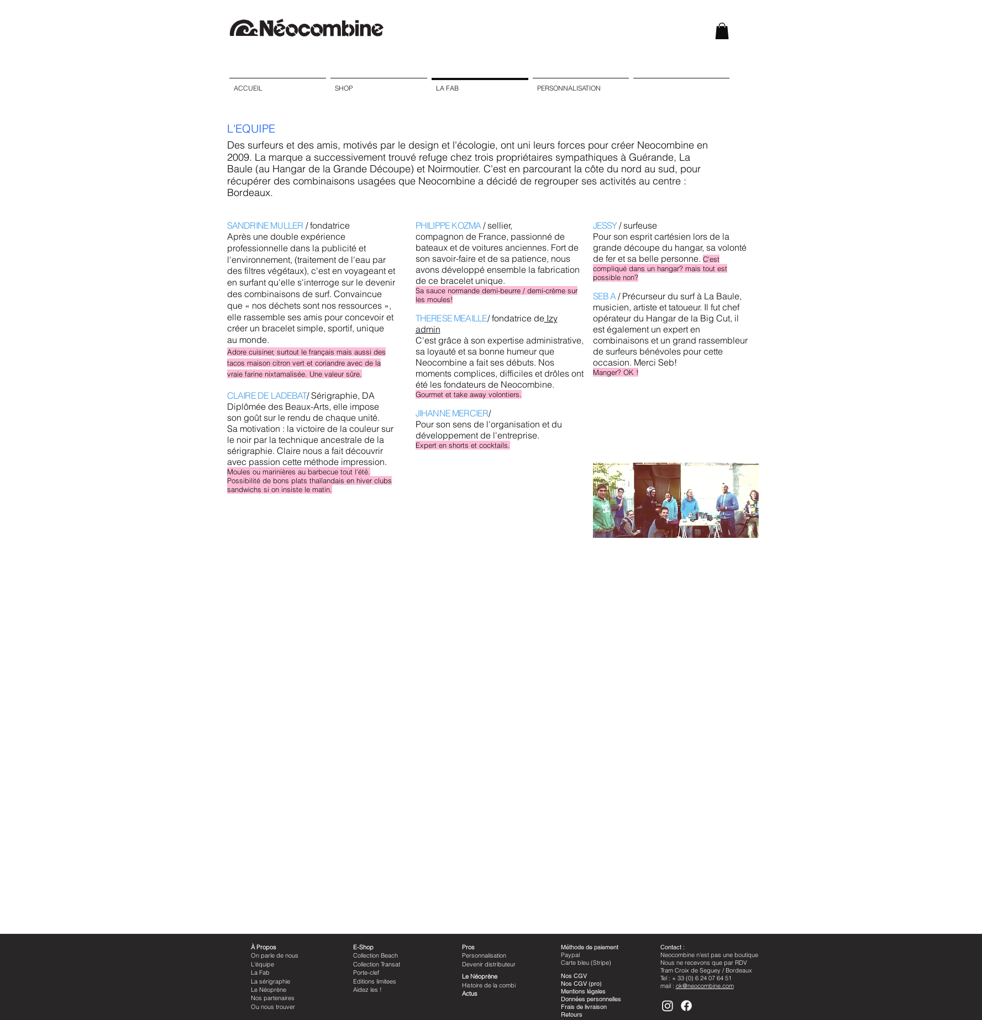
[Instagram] (667, 1005)
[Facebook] (686, 1005)
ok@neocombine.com (705, 986)
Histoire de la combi (489, 985)
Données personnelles (591, 999)
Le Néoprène (268, 989)
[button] (722, 31)
